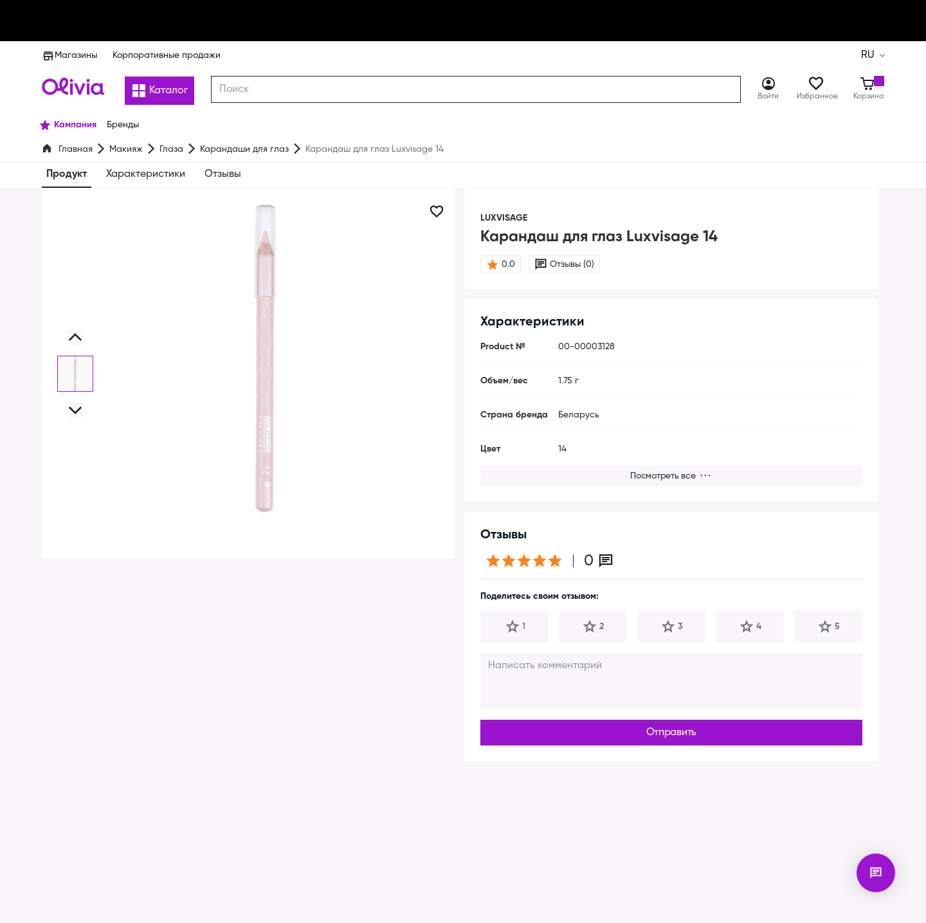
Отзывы (223, 174)
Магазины (69, 55)
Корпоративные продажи (163, 55)
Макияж (125, 149)
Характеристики (146, 174)
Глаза (171, 149)
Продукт (67, 174)
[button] (75, 337)
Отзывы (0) (572, 264)
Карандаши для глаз (242, 149)
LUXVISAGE (506, 218)
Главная (76, 149)
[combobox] (477, 89)
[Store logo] (73, 86)
